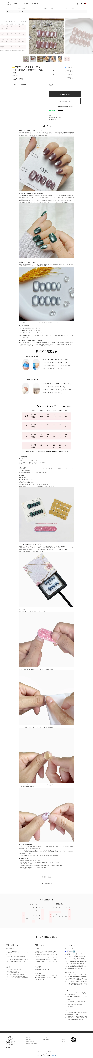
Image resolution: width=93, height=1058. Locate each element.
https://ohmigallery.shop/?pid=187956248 (33, 551)
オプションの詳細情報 (20, 84)
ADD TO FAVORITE (64, 101)
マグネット (20, 11)
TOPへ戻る (46, 1032)
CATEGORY (17, 4)
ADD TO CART (64, 94)
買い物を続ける (52, 119)
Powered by (46, 1054)
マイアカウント (62, 1037)
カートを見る (62, 1039)
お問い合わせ (62, 1041)
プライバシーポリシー (30, 1046)
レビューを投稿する (46, 883)
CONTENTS (35, 4)
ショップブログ (46, 1037)
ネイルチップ (13, 11)
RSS (44, 1039)
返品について (52, 115)
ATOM (47, 1039)
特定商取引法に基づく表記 (55, 117)
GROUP (26, 4)
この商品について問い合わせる (64, 107)
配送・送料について (30, 1037)
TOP (7, 11)
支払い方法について (30, 1041)
